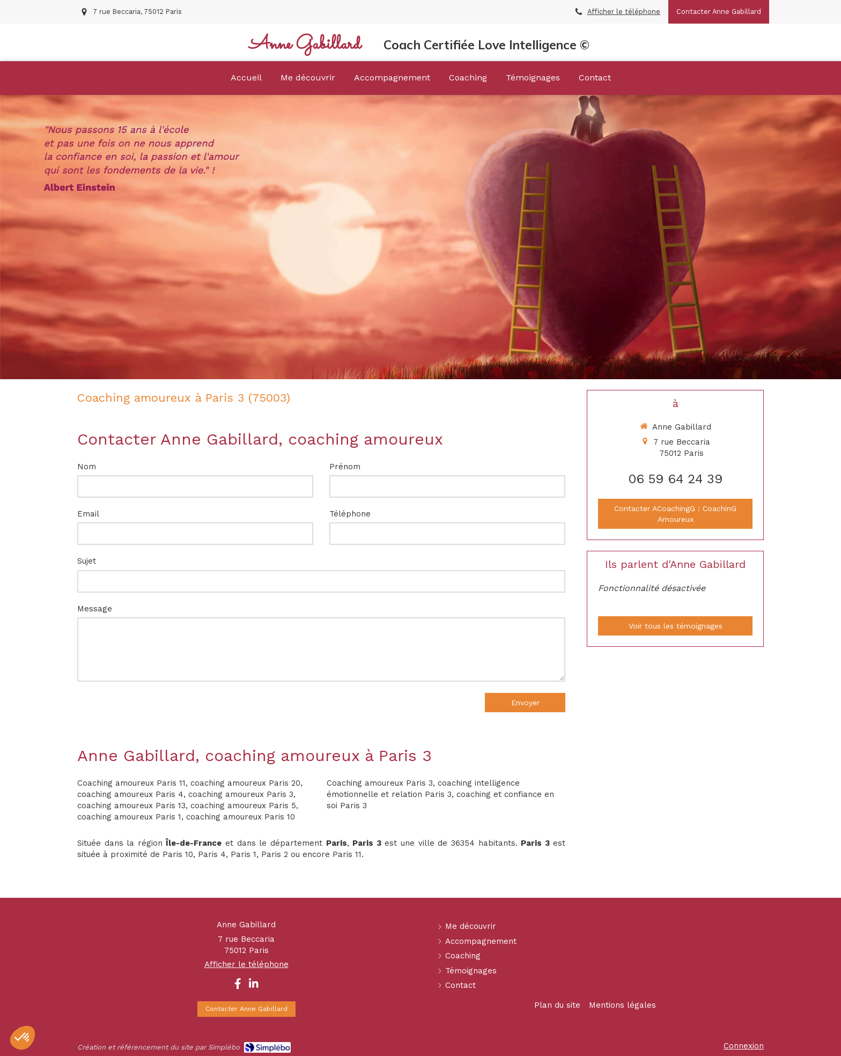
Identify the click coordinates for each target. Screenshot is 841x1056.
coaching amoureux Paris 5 (243, 805)
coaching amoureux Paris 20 (245, 783)
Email (88, 514)
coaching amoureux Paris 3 (240, 794)
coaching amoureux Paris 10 (240, 817)
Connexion (744, 1046)
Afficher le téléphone (623, 12)
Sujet (86, 561)
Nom (86, 466)
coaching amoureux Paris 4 (130, 794)
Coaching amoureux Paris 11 (131, 783)
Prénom (344, 466)
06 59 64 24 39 (675, 478)
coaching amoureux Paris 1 (129, 817)
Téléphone (350, 514)
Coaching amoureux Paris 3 (380, 783)
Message (94, 609)
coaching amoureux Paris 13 (131, 805)
